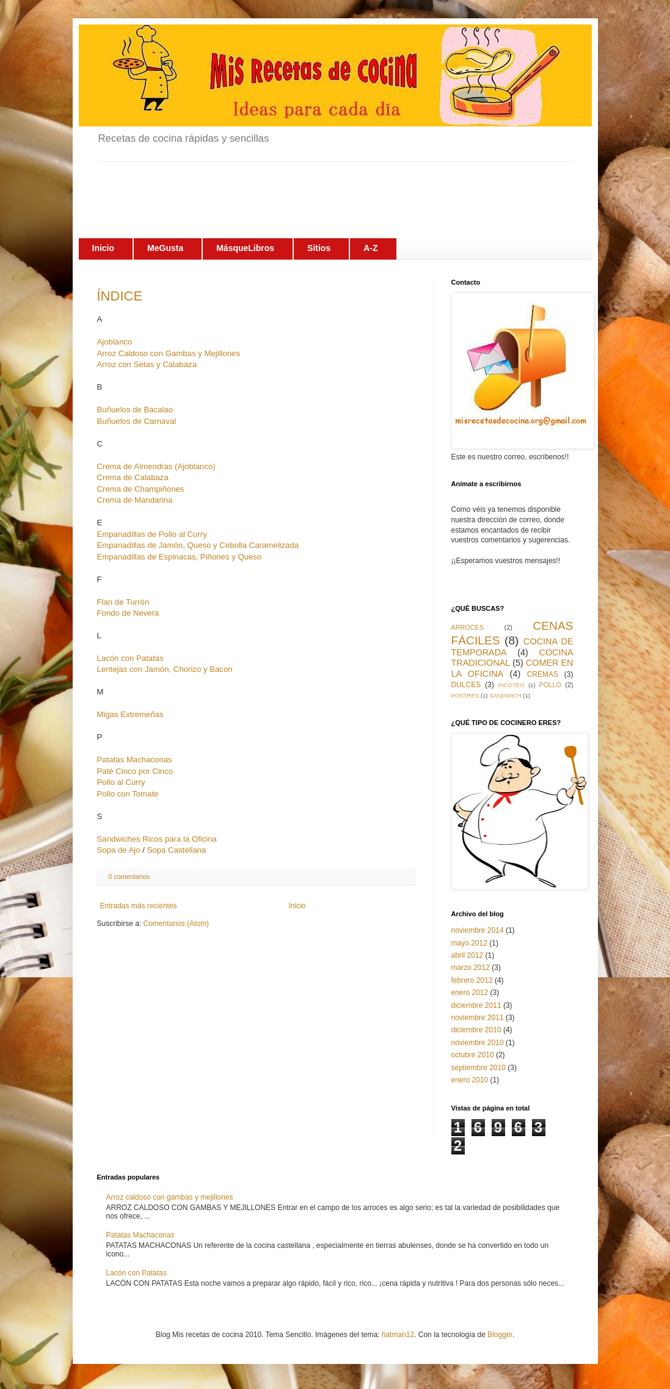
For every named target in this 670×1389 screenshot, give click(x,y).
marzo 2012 (470, 967)
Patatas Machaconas (134, 759)
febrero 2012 (472, 980)
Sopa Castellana (176, 850)
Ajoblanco (115, 341)
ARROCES (467, 627)
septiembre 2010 (478, 1067)
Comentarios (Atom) (176, 923)
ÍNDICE (120, 296)
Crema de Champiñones (140, 489)
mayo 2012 (469, 943)
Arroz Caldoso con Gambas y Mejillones (169, 353)
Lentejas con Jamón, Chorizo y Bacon (165, 669)
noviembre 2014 (477, 930)
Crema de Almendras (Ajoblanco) (156, 466)
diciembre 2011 (476, 1005)
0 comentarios (129, 876)
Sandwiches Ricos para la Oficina (157, 839)
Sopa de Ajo (118, 850)
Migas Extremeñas (130, 714)
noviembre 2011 (477, 1017)
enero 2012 (470, 992)
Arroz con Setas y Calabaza (147, 364)
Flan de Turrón (123, 602)
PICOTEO (511, 685)
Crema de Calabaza (133, 477)
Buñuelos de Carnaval (137, 421)
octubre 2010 (472, 1055)
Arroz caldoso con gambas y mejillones (169, 1197)
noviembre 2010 (477, 1042)
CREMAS (542, 674)
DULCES (466, 684)
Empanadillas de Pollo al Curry (152, 534)
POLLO (550, 684)
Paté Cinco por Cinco (135, 771)
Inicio (297, 906)
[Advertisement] (319, 189)
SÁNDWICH (505, 695)
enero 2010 (470, 1080)
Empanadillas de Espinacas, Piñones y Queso (179, 556)
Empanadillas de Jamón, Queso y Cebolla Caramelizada (198, 545)
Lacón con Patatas (130, 658)
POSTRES (465, 695)
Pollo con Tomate (128, 793)
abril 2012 (467, 955)
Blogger (499, 1334)
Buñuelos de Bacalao (135, 409)
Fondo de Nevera (128, 613)
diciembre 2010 (476, 1030)
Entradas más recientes (138, 906)
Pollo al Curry (121, 782)
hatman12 (398, 1334)
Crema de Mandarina (135, 500)
